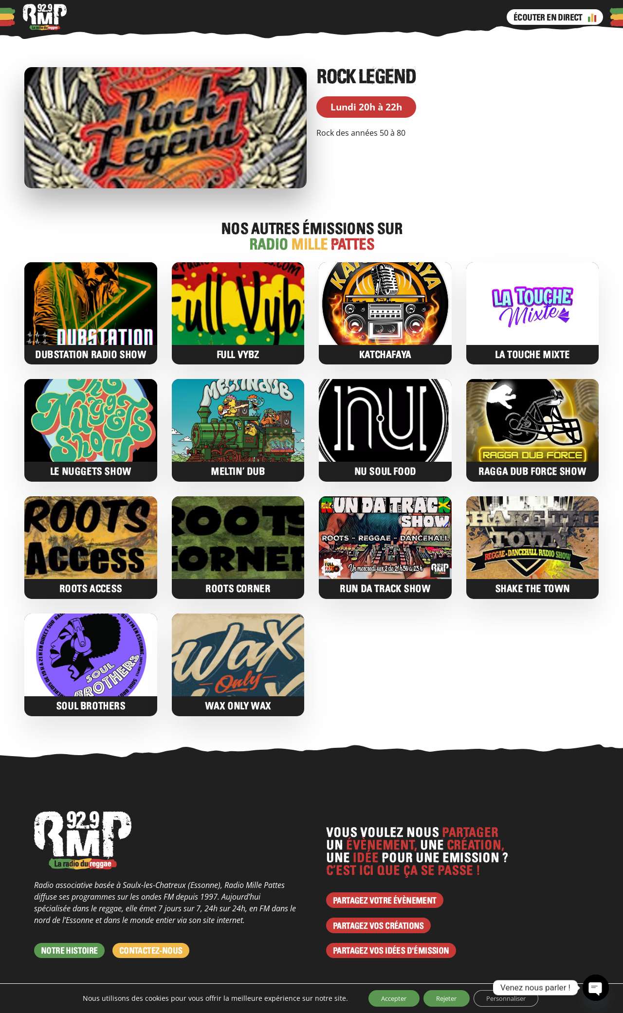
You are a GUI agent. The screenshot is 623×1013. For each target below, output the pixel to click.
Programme (250, 17)
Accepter (386, 997)
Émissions (297, 17)
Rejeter (445, 997)
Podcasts (141, 17)
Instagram (347, 17)
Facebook (327, 17)
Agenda (206, 17)
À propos (101, 17)
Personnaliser (512, 997)
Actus (175, 17)
